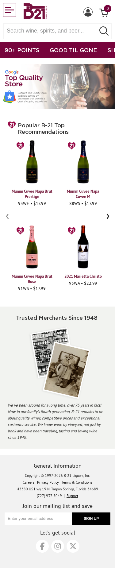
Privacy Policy (48, 482)
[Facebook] (42, 546)
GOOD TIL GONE (73, 50)
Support (72, 495)
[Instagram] (57, 546)
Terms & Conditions (77, 482)
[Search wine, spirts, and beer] (51, 31)
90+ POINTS (22, 50)
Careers (28, 482)
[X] (73, 546)
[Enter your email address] (38, 518)
